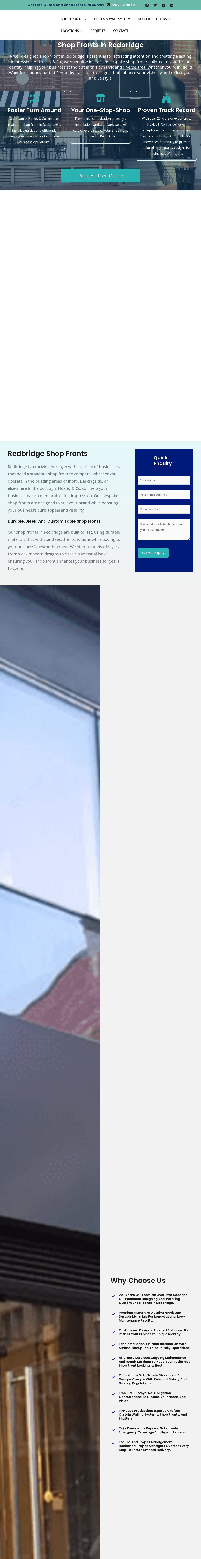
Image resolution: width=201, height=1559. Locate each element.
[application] (84, 19)
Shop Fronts (73, 19)
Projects (95, 31)
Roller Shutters (150, 19)
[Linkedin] (172, 5)
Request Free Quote (100, 175)
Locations (71, 31)
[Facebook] (147, 5)
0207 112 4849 (123, 4)
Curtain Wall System (110, 19)
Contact (116, 31)
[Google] (163, 5)
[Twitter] (155, 5)
